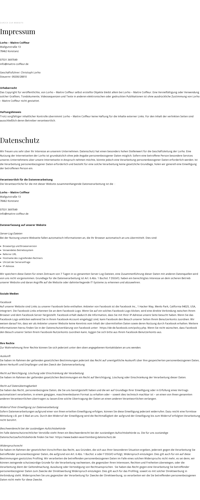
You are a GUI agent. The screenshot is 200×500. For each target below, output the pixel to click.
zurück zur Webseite (11, 23)
